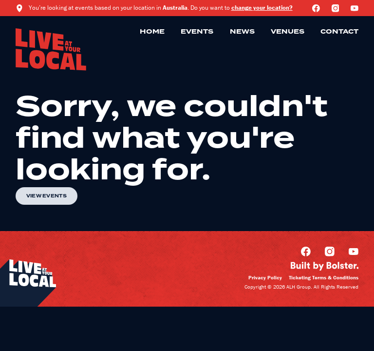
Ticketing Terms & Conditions (323, 277)
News (242, 32)
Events (197, 32)
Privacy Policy (265, 277)
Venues (287, 32)
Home (152, 32)
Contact (339, 32)
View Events (46, 196)
